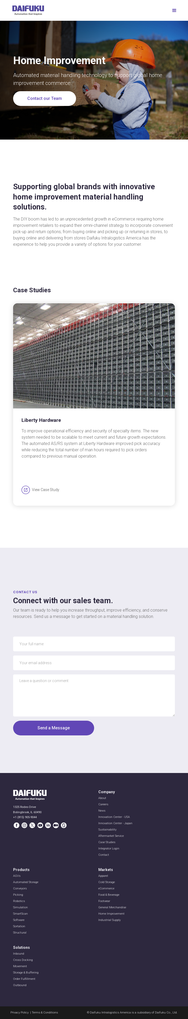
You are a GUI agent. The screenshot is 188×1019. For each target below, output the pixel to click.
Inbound (18, 953)
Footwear (104, 901)
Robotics (19, 901)
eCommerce (106, 888)
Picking (18, 895)
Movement (20, 966)
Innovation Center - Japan (115, 823)
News (101, 810)
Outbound (19, 985)
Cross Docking (23, 960)
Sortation (19, 926)
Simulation (20, 907)
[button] (172, 10)
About (102, 798)
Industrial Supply (109, 920)
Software (18, 920)
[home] (28, 10)
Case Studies (106, 842)
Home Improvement (111, 913)
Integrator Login (108, 848)
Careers (103, 804)
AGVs (16, 876)
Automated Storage (25, 882)
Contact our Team (44, 98)
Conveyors (20, 888)
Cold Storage (106, 882)
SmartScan (20, 913)
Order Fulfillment (24, 979)
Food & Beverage (108, 895)
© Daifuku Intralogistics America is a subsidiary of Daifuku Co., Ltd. (132, 1012)
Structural (19, 932)
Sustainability (107, 829)
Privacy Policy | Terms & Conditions (34, 1012)
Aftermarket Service (111, 836)
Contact (103, 855)
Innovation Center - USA (114, 817)
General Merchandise (112, 907)
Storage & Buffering (26, 972)
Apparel (103, 876)
